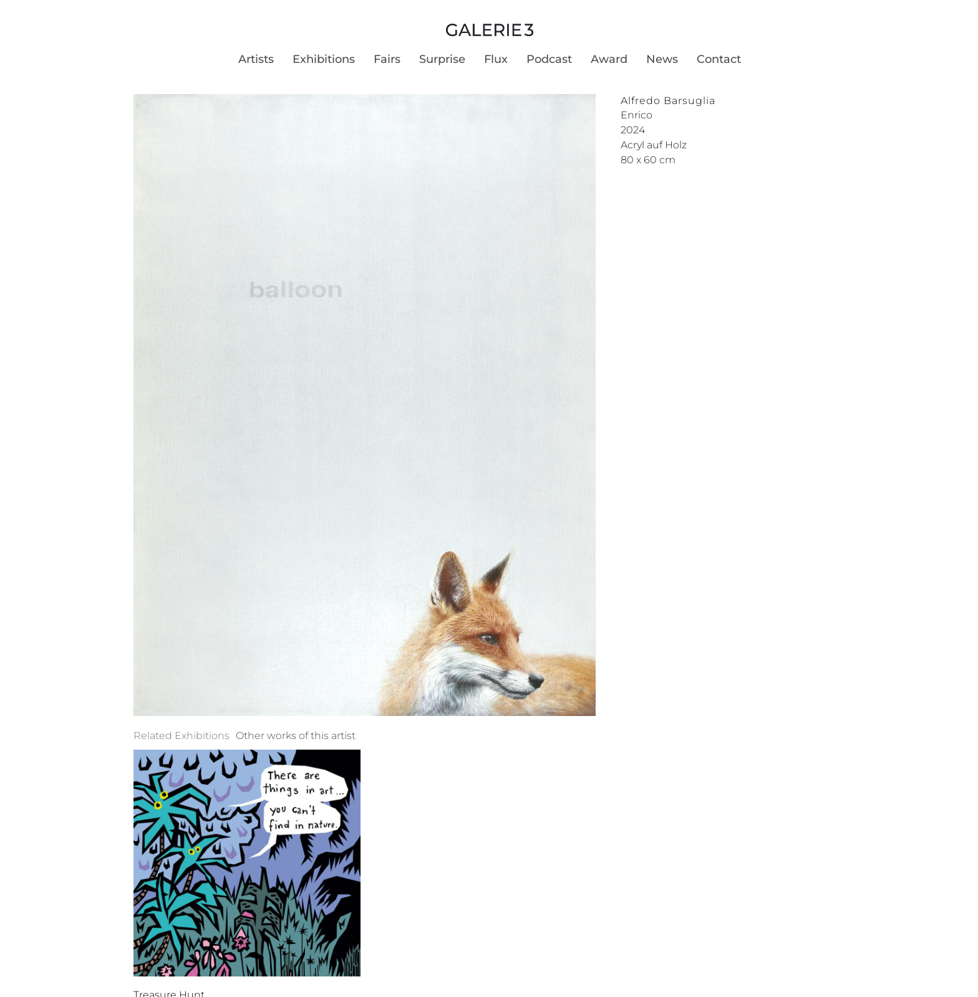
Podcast (549, 59)
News (662, 59)
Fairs (387, 59)
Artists (256, 59)
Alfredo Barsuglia (668, 101)
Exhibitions (324, 59)
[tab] (181, 735)
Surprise (442, 59)
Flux (496, 59)
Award (609, 59)
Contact (719, 59)
